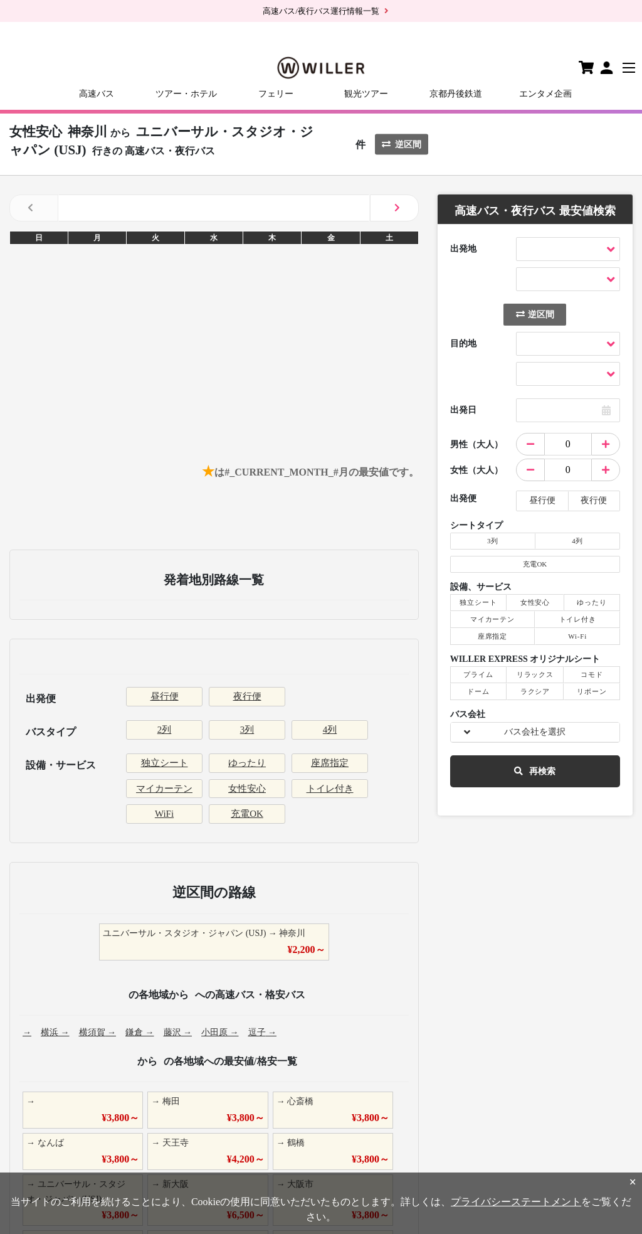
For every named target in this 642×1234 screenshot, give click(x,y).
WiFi (164, 814)
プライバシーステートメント (516, 1201)
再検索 (534, 771)
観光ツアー (366, 93)
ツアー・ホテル (186, 93)
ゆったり (247, 763)
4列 (330, 730)
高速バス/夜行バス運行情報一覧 (321, 11)
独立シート (164, 763)
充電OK (247, 814)
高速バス (96, 93)
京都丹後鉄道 (455, 93)
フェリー (275, 93)
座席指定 (330, 763)
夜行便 (247, 696)
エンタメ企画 (545, 93)
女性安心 (247, 789)
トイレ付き (330, 789)
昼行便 (164, 696)
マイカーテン (164, 789)
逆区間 (401, 144)
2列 (164, 730)
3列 (247, 730)
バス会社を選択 (535, 732)
